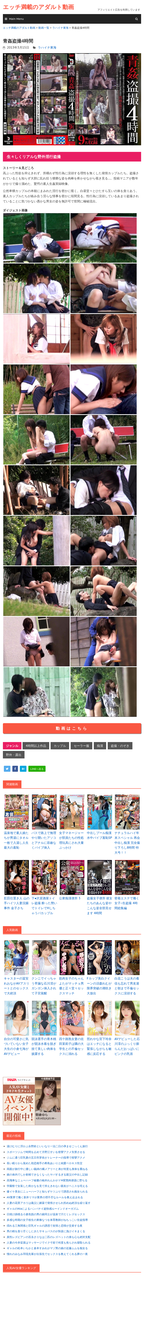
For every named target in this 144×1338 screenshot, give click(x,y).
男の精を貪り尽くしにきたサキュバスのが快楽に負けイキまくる (46, 1231)
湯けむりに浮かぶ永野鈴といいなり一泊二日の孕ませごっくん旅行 (47, 1146)
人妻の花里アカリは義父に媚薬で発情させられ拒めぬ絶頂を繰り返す (49, 1203)
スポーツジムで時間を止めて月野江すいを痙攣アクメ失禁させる (46, 1152)
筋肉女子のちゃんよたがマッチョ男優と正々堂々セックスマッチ (71, 985)
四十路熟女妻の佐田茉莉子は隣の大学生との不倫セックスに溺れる (71, 1046)
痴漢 (100, 746)
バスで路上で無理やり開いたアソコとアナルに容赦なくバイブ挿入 (43, 840)
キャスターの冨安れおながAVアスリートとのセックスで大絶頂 (16, 985)
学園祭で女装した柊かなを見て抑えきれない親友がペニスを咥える (47, 1186)
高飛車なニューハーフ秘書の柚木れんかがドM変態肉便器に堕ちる (47, 1180)
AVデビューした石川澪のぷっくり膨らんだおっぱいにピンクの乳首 (127, 1046)
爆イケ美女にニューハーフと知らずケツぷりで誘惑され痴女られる (47, 1191)
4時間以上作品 (36, 746)
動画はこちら (72, 728)
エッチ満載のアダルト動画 (38, 7)
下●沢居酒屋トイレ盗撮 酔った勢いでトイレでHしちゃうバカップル (44, 905)
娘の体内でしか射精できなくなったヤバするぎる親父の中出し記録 (47, 1174)
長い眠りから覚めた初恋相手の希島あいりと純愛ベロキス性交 (44, 1163)
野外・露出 (13, 755)
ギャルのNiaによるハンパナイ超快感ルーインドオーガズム (43, 1208)
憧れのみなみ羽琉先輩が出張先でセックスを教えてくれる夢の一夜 (47, 1254)
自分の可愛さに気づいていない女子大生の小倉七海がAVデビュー (16, 1046)
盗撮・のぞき (120, 746)
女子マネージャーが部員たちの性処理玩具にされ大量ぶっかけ (71, 840)
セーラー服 (81, 746)
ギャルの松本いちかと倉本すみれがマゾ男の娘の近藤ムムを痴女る (47, 1248)
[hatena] (23, 769)
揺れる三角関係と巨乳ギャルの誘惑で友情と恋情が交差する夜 (44, 1225)
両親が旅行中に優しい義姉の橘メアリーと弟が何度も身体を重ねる (47, 1169)
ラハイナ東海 (47, 47)
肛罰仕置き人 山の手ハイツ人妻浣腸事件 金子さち (17, 903)
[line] (37, 769)
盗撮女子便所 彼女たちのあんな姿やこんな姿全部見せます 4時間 (100, 905)
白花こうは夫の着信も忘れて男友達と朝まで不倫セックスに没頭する (126, 985)
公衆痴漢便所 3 (69, 898)
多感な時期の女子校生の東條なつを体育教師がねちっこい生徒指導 (47, 1220)
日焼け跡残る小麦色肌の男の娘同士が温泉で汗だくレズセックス (46, 1214)
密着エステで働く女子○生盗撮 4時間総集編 (126, 903)
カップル (60, 746)
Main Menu (16, 19)
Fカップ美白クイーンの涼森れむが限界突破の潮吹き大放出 (99, 985)
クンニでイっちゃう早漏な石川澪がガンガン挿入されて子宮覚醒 (43, 985)
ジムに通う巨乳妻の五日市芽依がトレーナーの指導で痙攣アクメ (46, 1157)
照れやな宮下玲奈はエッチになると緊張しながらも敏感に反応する (99, 1046)
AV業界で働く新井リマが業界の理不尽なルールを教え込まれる (45, 1197)
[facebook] (15, 769)
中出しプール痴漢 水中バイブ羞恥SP (99, 835)
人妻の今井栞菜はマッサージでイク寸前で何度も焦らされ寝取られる (49, 1242)
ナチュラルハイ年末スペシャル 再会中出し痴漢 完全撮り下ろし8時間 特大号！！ (127, 842)
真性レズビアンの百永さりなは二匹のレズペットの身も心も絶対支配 (49, 1237)
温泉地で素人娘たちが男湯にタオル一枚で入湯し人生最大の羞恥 (16, 840)
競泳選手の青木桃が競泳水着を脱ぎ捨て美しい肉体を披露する (43, 1046)
